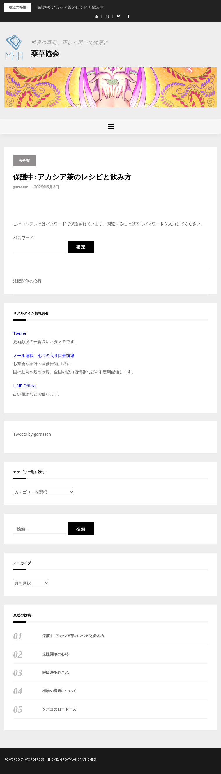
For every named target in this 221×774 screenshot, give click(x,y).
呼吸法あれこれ (55, 672)
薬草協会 (45, 53)
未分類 (24, 160)
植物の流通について (59, 690)
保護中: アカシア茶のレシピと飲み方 (70, 7)
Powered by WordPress (24, 759)
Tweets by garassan (32, 434)
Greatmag (68, 759)
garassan (20, 187)
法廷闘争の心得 (27, 281)
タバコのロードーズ (59, 709)
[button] (96, 16)
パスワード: (39, 243)
